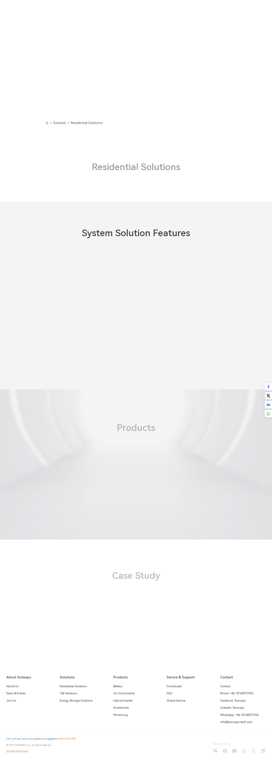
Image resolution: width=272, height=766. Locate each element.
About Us (12, 686)
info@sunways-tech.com (236, 722)
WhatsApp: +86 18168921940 (239, 715)
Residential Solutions (73, 686)
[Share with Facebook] (268, 386)
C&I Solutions (68, 693)
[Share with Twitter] (268, 395)
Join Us (11, 700)
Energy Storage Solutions (76, 700)
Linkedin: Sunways (232, 707)
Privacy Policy (221, 744)
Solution (59, 123)
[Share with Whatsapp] (268, 413)
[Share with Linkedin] (268, 404)
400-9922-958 (67, 738)
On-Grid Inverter (124, 693)
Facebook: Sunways (233, 700)
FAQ (169, 693)
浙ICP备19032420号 (17, 751)
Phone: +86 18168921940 (236, 693)
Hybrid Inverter (123, 700)
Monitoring (120, 715)
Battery (117, 686)
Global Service (176, 700)
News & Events (16, 693)
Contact (225, 686)
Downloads (174, 686)
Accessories (121, 707)
